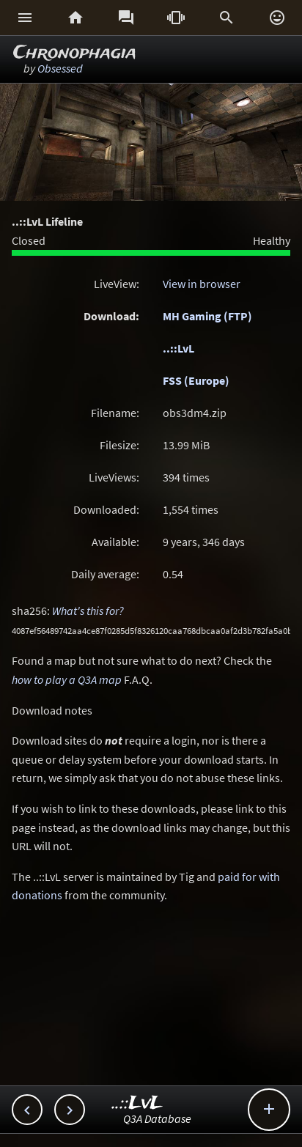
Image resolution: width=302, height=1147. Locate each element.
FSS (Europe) (196, 380)
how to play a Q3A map (67, 679)
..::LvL (178, 348)
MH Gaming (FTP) (207, 316)
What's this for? (88, 610)
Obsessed (60, 68)
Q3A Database (157, 1118)
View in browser (201, 283)
